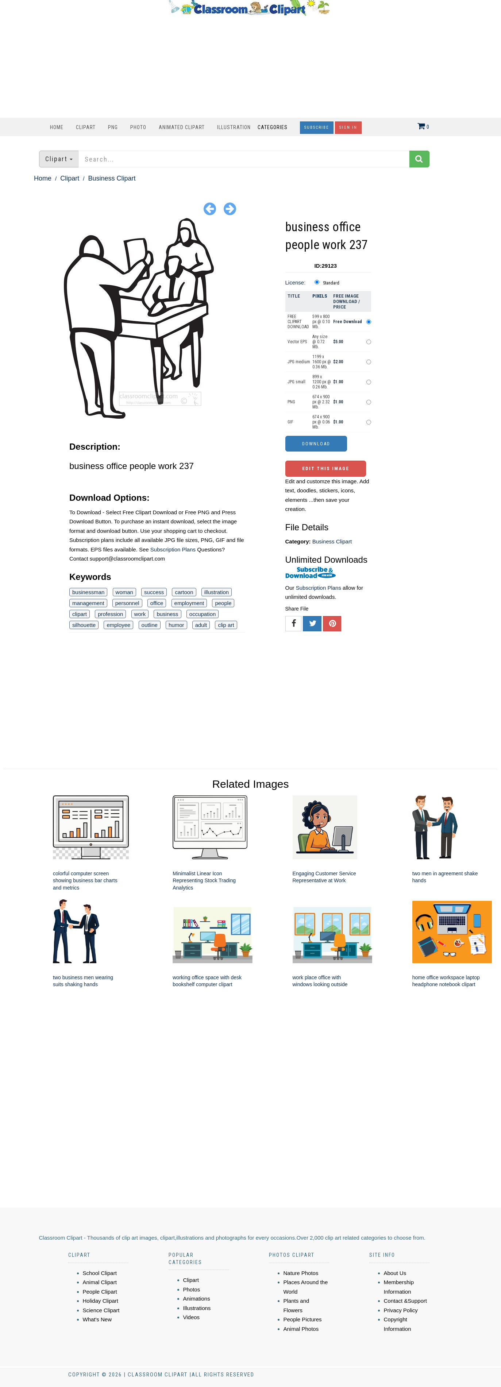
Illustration (234, 127)
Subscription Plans (173, 549)
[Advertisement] (249, 67)
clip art (226, 625)
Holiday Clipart (101, 1301)
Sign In (348, 127)
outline (150, 625)
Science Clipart (101, 1310)
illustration (216, 592)
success (154, 592)
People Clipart (100, 1292)
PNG (113, 127)
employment (189, 603)
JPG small (296, 381)
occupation (202, 614)
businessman (88, 592)
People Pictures (303, 1319)
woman (124, 592)
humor (176, 625)
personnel (127, 603)
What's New (97, 1319)
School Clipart (100, 1273)
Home (56, 127)
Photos (191, 1289)
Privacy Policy (401, 1310)
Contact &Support (405, 1301)
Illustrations (197, 1308)
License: (295, 282)
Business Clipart (111, 178)
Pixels (319, 296)
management (88, 603)
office (156, 603)
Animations (196, 1298)
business (167, 614)
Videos (191, 1317)
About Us (395, 1273)
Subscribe (316, 127)
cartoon (184, 592)
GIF (290, 422)
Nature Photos (301, 1273)
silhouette (84, 625)
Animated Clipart (182, 127)
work (140, 614)
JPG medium (299, 361)
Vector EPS (297, 341)
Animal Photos (301, 1329)
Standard (331, 283)
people (223, 603)
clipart (79, 614)
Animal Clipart (100, 1282)
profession (110, 614)
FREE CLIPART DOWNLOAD (298, 321)
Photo (138, 127)
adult (201, 625)
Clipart (86, 127)
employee (118, 625)
